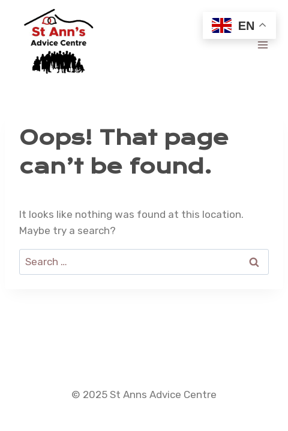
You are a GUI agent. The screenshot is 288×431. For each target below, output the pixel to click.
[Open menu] (262, 44)
